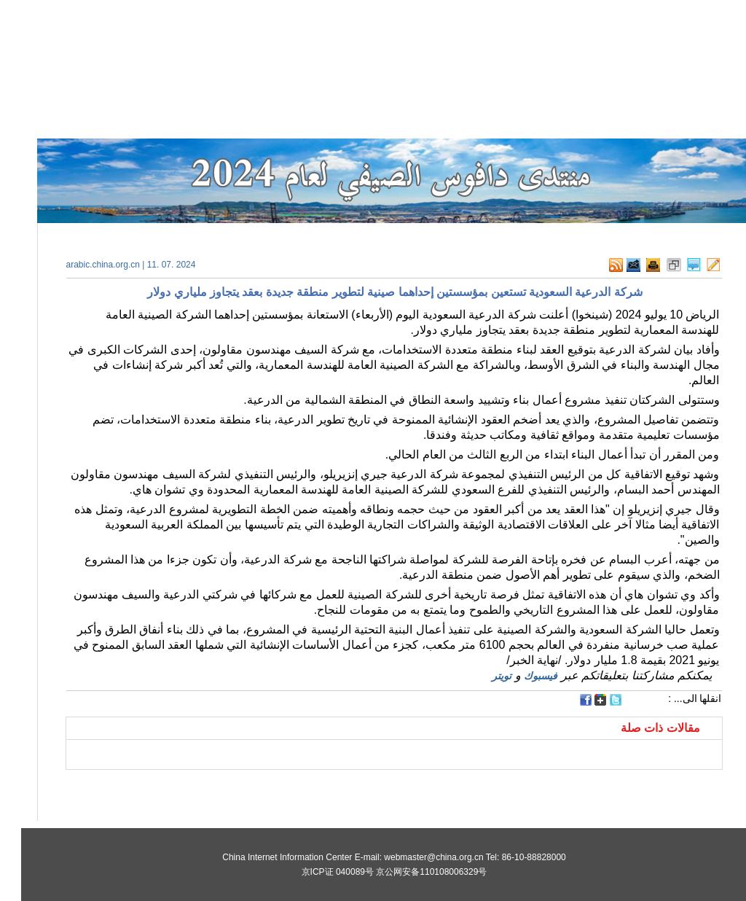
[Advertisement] (209, 788)
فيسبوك (519, 676)
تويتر (480, 676)
